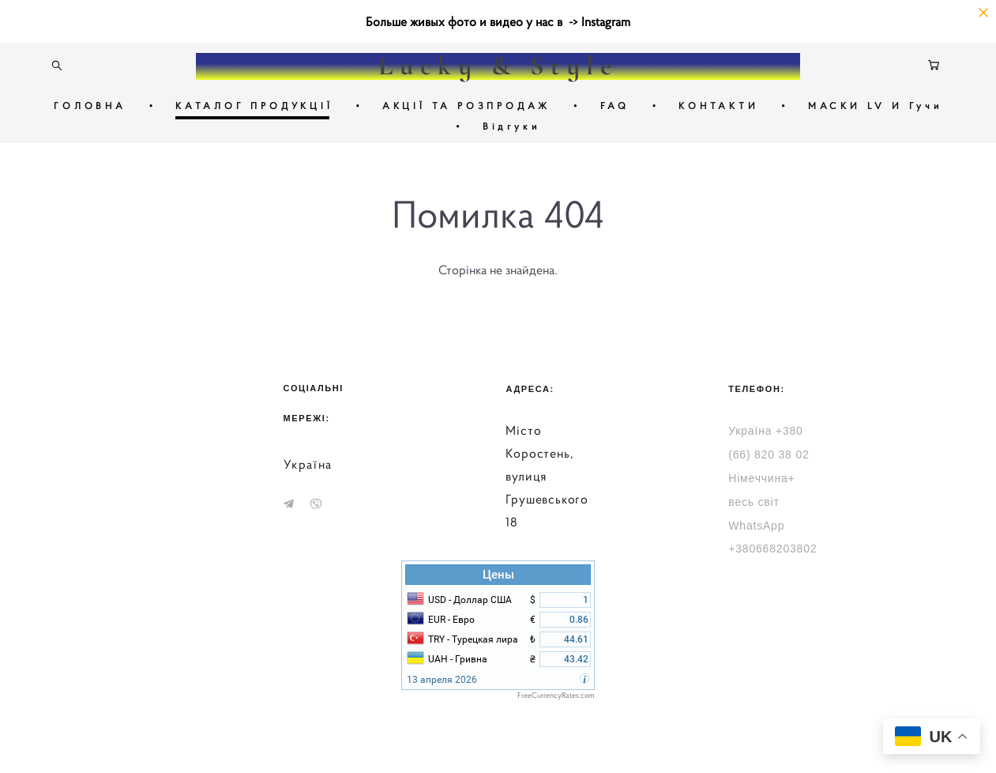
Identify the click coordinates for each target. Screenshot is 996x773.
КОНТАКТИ (718, 105)
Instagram (605, 21)
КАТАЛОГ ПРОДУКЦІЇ (254, 105)
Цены (498, 574)
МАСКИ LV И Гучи (875, 105)
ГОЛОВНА (90, 105)
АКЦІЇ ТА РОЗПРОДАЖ (466, 105)
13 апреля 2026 (442, 679)
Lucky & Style (498, 66)
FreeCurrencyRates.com (556, 695)
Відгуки (511, 126)
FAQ (615, 105)
